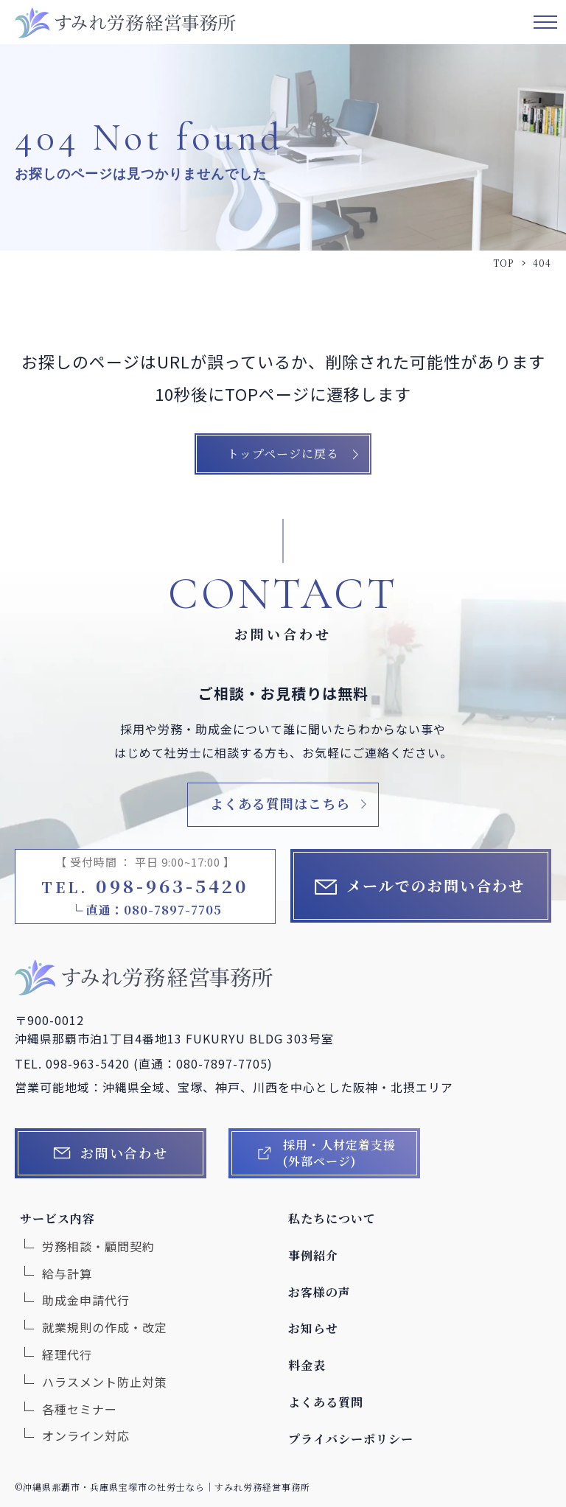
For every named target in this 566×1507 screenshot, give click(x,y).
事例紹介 (313, 1255)
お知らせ (313, 1328)
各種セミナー (79, 1409)
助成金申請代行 (86, 1300)
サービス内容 (57, 1218)
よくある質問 (325, 1402)
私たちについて (332, 1218)
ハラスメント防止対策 (104, 1382)
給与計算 (67, 1273)
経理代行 (67, 1354)
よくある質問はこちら (280, 803)
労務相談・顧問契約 (98, 1246)
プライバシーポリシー (350, 1438)
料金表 (307, 1365)
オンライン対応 (86, 1435)
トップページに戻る (283, 453)
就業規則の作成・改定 (104, 1327)
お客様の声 (319, 1292)
